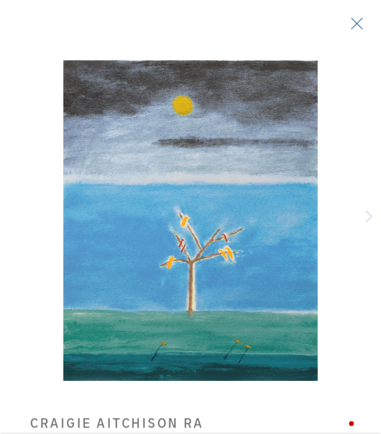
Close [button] (354, 27)
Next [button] (369, 217)
